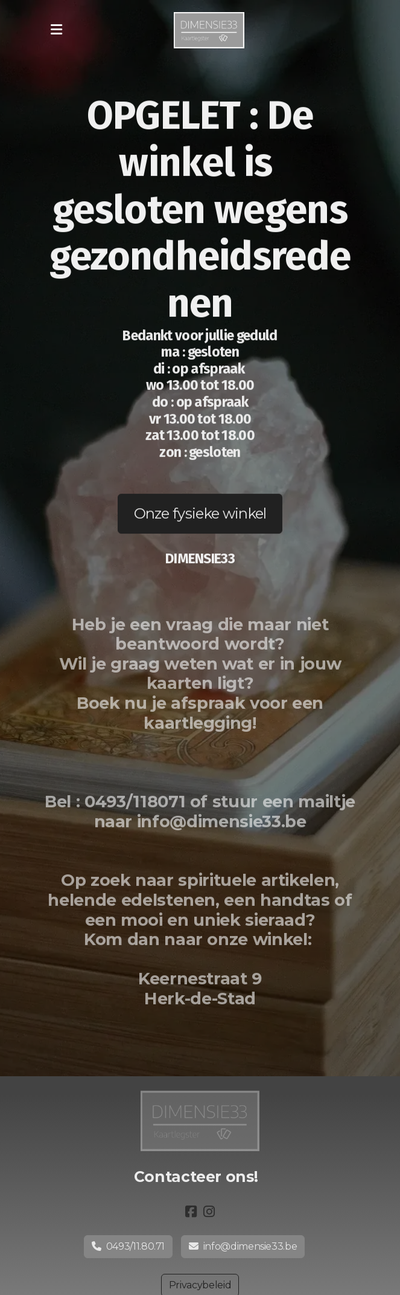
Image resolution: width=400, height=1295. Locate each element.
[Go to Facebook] (191, 1212)
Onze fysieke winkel (200, 514)
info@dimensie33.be (243, 1246)
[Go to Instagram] (209, 1212)
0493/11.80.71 (128, 1246)
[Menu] (57, 30)
